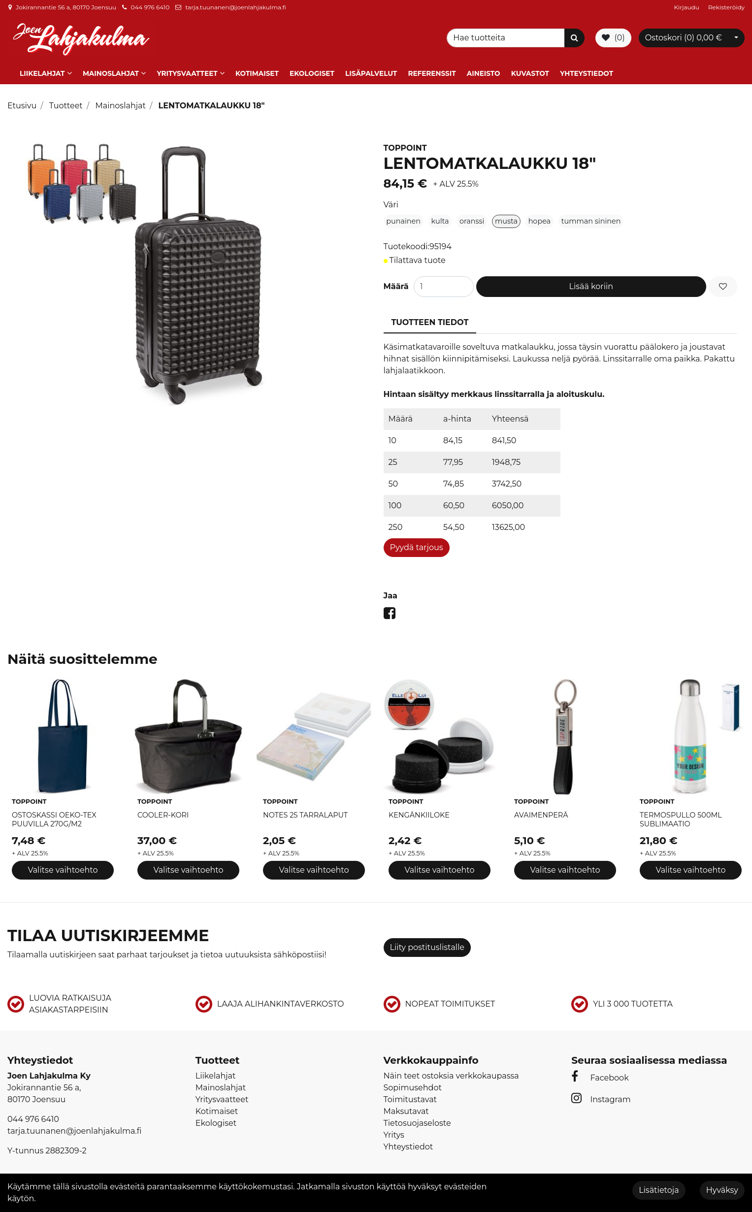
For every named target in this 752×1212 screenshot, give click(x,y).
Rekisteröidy (726, 7)
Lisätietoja (659, 1190)
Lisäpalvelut (371, 70)
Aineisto (483, 70)
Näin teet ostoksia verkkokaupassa (451, 1073)
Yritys (394, 1132)
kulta (440, 218)
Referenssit (432, 70)
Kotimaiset (257, 70)
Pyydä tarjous (416, 544)
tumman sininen (591, 218)
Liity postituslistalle (427, 944)
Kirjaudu (687, 7)
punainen (403, 218)
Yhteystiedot (586, 70)
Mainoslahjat (111, 70)
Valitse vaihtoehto (63, 867)
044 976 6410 (150, 7)
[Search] (507, 37)
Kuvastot (530, 70)
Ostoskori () (683, 36)
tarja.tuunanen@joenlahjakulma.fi (235, 7)
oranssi (471, 218)
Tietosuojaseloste (417, 1120)
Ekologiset (312, 70)
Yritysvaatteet (187, 70)
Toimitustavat (410, 1097)
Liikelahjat (42, 70)
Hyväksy (722, 1190)
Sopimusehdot (413, 1085)
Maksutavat (406, 1109)
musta (506, 218)
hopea (539, 218)
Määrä (396, 283)
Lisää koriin (591, 283)
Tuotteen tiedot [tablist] (430, 319)
